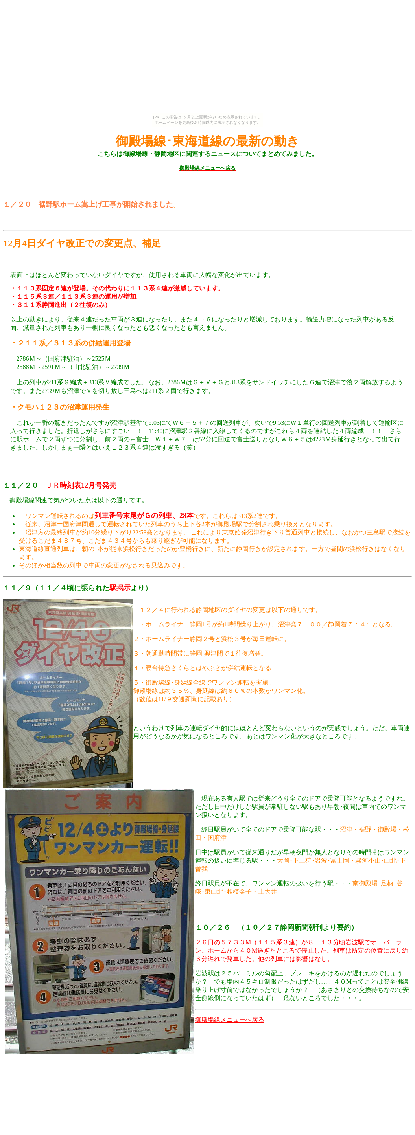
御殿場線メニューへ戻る (229, 1022)
